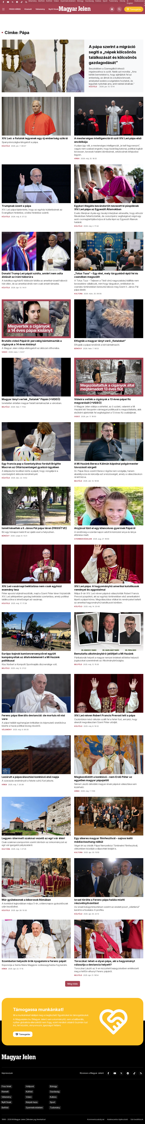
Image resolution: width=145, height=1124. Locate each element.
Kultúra (53, 1097)
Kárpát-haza (31, 1102)
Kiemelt (28, 9)
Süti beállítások (137, 1119)
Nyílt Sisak (54, 9)
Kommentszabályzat (95, 1119)
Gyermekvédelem (34, 1107)
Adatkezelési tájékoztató (117, 1119)
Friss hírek (6, 1086)
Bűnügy (53, 1086)
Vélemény (40, 9)
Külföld (29, 1091)
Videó (29, 1097)
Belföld (5, 1107)
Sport (52, 1102)
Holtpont (30, 1086)
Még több (72, 983)
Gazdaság (54, 1091)
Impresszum (7, 1073)
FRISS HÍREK (15, 9)
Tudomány (55, 1107)
